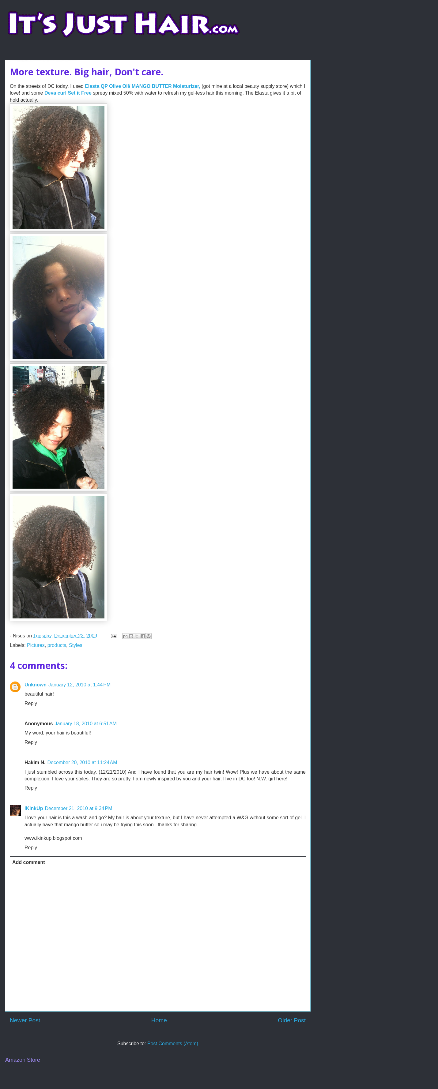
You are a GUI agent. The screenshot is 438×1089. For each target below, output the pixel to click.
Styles (75, 645)
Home (159, 1020)
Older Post (292, 1020)
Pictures (36, 645)
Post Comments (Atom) (172, 1043)
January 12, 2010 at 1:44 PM (79, 684)
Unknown (36, 684)
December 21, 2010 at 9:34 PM (78, 808)
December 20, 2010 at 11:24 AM (82, 762)
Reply (31, 703)
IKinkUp (34, 808)
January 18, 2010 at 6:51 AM (85, 723)
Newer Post (25, 1020)
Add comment (28, 862)
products (56, 645)
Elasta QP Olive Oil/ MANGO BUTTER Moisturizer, (143, 86)
